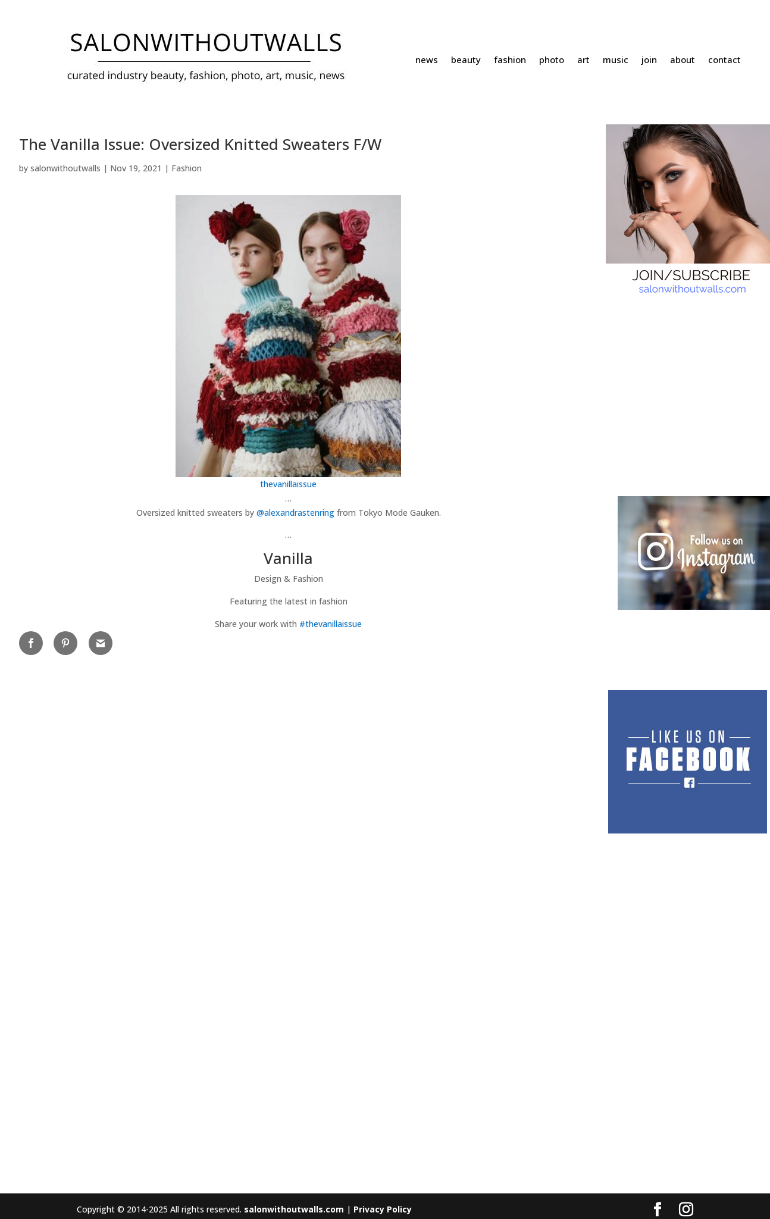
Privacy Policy (382, 1209)
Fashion (186, 168)
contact (724, 60)
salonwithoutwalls (65, 168)
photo (551, 60)
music (615, 60)
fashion (510, 60)
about (682, 60)
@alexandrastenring (295, 512)
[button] (288, 568)
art (583, 60)
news (426, 60)
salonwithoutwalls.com (294, 1209)
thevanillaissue (288, 484)
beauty (466, 60)
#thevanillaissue (330, 623)
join (649, 60)
